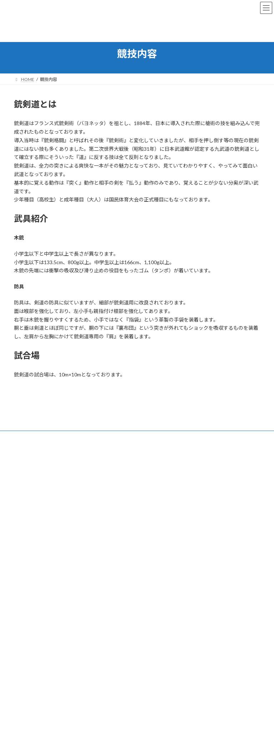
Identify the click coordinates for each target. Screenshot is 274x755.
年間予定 (159, 562)
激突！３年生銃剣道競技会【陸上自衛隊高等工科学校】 (73, 649)
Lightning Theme (137, 744)
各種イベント (164, 587)
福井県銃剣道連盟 (164, 550)
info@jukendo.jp (40, 529)
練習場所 (159, 512)
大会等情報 (161, 525)
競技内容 (155, 488)
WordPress (110, 744)
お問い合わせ (33, 437)
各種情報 (155, 500)
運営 (151, 475)
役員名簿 (159, 574)
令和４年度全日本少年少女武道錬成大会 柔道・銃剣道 (72, 711)
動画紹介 (159, 537)
